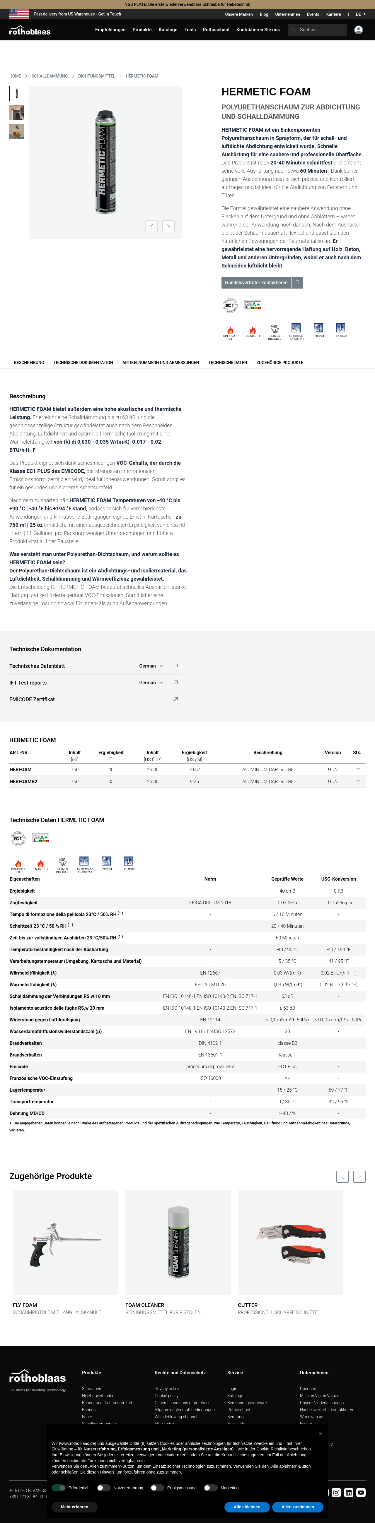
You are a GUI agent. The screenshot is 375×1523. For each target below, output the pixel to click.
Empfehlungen (110, 29)
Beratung (235, 1416)
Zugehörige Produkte (280, 362)
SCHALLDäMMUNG (50, 76)
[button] (320, 1433)
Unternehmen (287, 14)
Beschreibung (29, 362)
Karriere (333, 14)
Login (232, 1388)
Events (313, 14)
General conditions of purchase (182, 1402)
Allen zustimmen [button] (298, 1507)
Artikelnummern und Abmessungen (160, 362)
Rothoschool (238, 1409)
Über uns (308, 1388)
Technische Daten (227, 362)
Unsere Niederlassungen (322, 1402)
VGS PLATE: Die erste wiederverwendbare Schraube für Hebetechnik (187, 4)
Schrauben (91, 1388)
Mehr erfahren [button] (74, 1507)
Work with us (311, 1416)
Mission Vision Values (319, 1395)
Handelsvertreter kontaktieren (326, 1409)
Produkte (142, 29)
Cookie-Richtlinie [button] (272, 1449)
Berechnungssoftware (247, 1402)
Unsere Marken (239, 14)
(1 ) (120, 913)
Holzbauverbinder (98, 1395)
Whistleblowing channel (176, 1416)
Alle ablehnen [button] (247, 1507)
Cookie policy (166, 1395)
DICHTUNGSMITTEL (96, 76)
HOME (15, 76)
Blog (264, 14)
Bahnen (89, 1409)
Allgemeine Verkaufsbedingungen (185, 1409)
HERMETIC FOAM (142, 76)
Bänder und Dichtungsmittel (107, 1402)
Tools (190, 29)
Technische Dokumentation (83, 362)
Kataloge (235, 1395)
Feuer (87, 1416)
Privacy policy (167, 1388)
